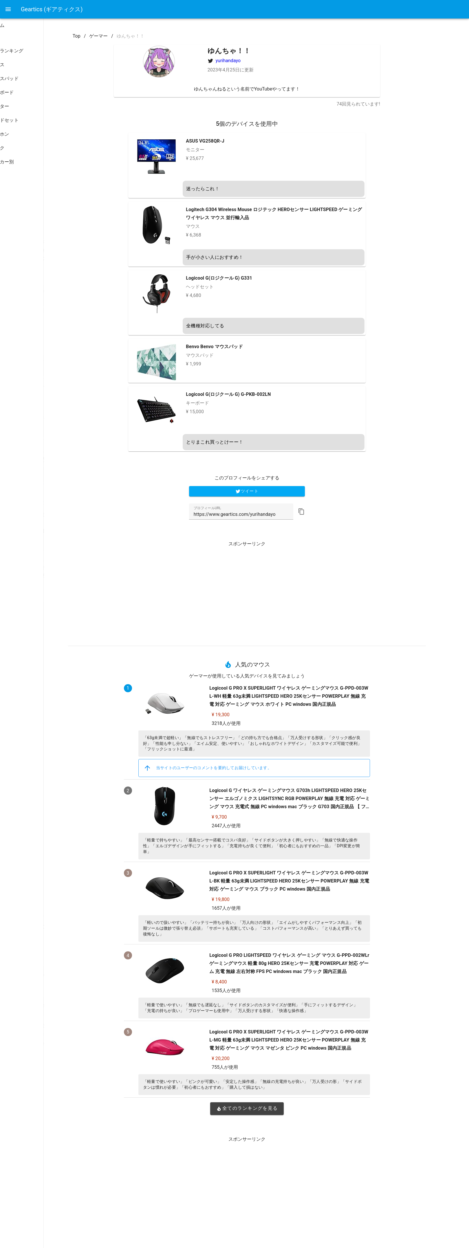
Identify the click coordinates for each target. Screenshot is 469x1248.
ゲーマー (132, 36)
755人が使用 (259, 1067)
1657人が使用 (260, 908)
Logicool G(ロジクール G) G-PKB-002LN (262, 394)
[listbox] (37, 115)
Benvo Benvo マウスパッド (248, 346)
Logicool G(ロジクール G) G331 (253, 278)
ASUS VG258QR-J (239, 141)
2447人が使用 (260, 825)
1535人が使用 (260, 990)
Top (110, 36)
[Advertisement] (281, 591)
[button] (335, 511)
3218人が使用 (260, 723)
